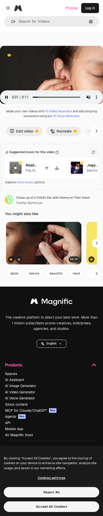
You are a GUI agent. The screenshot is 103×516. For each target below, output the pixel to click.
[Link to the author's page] (9, 199)
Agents (15, 416)
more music (25, 182)
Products (51, 365)
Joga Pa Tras (93, 165)
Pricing (72, 8)
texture (34, 273)
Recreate (63, 132)
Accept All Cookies (51, 506)
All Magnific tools (19, 435)
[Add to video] (46, 168)
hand (76, 273)
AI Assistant (14, 379)
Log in (90, 8)
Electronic (94, 170)
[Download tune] (56, 168)
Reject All (51, 492)
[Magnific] (18, 8)
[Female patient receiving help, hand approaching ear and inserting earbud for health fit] (43, 243)
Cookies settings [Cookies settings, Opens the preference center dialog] (51, 478)
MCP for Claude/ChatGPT (31, 410)
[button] (11, 21)
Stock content (16, 404)
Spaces (11, 373)
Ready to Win (32, 165)
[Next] (96, 131)
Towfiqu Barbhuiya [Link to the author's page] (29, 203)
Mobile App (14, 429)
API (8, 423)
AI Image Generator (20, 386)
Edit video (24, 132)
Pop (28, 170)
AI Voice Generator (66, 116)
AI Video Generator (58, 111)
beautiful (56, 273)
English (51, 343)
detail (14, 273)
